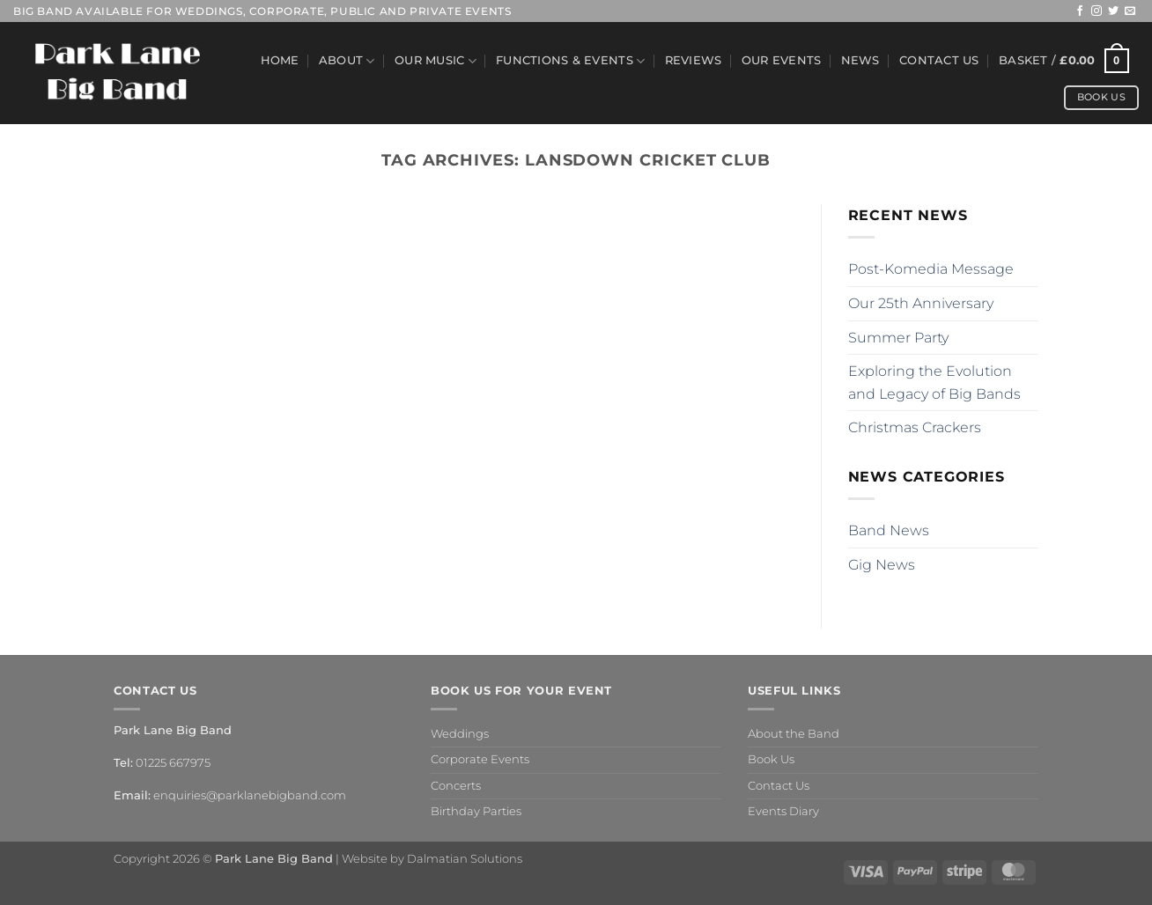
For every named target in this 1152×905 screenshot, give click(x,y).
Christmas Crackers (914, 427)
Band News (888, 530)
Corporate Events (480, 759)
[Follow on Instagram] (1096, 11)
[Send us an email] (1130, 11)
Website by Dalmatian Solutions (432, 858)
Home (280, 60)
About (347, 61)
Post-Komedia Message (931, 269)
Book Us (771, 759)
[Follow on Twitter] (1113, 11)
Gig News (881, 564)
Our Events (782, 60)
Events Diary (783, 811)
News (860, 60)
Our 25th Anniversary (920, 303)
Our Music (435, 61)
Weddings (460, 733)
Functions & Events (570, 61)
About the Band (793, 733)
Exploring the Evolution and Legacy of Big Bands (934, 382)
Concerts (456, 785)
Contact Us (939, 60)
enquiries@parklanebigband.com (249, 795)
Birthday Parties (476, 811)
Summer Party (898, 337)
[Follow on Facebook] (1079, 11)
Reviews (693, 60)
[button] (1064, 60)
